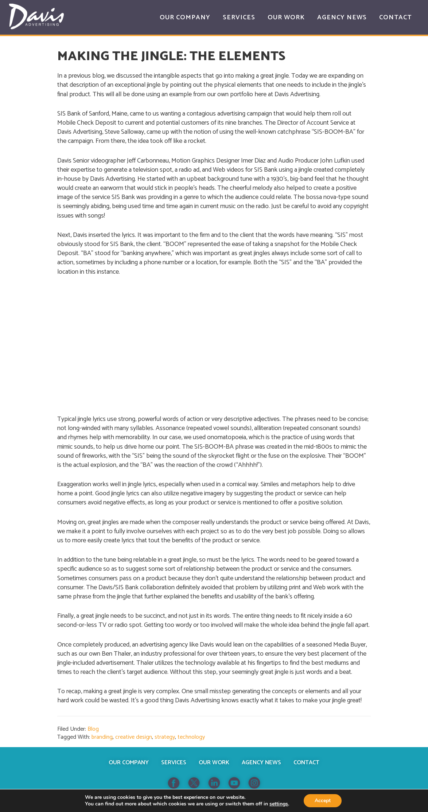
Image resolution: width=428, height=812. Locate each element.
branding (102, 737)
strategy (165, 737)
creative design (133, 737)
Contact (306, 763)
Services (173, 763)
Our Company (129, 763)
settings (278, 804)
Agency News (261, 763)
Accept (323, 800)
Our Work (214, 763)
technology (191, 737)
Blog (93, 729)
